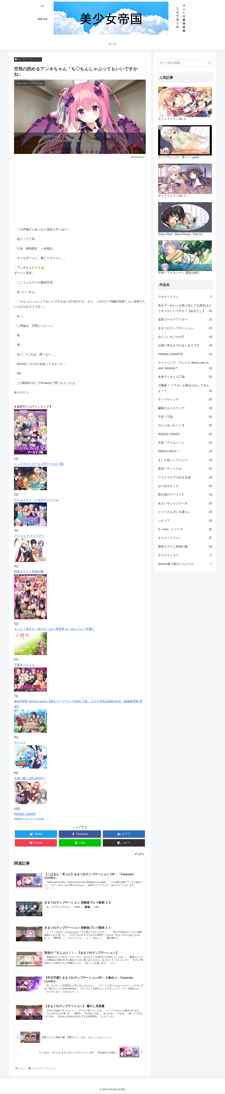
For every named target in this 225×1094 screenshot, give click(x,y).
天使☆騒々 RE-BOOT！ (30, 778)
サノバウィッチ (185, 399)
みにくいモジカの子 (185, 336)
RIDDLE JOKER (25, 814)
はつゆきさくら (185, 486)
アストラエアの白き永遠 (185, 477)
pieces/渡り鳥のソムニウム (185, 564)
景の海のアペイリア (185, 494)
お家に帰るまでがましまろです (185, 345)
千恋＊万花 (185, 416)
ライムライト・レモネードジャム (36, 499)
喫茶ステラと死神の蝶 (29, 571)
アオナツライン (185, 296)
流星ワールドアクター (185, 319)
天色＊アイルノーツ (185, 442)
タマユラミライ (185, 555)
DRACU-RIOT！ (185, 451)
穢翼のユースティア (185, 408)
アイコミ (20, 742)
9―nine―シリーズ (185, 529)
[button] (209, 63)
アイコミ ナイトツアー (29, 536)
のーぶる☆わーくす (185, 425)
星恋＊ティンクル (185, 468)
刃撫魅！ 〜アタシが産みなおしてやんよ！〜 (185, 388)
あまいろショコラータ (185, 503)
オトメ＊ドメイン (185, 537)
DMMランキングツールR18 (30, 818)
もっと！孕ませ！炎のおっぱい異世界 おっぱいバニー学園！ (54, 629)
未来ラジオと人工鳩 (185, 376)
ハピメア (185, 520)
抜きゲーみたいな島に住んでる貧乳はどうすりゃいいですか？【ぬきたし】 (185, 309)
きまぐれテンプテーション (28, 59)
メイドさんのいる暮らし (185, 512)
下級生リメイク (24, 665)
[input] (185, 63)
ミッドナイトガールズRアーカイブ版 (39, 464)
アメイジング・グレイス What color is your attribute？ (185, 366)
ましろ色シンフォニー (185, 460)
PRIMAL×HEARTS (185, 354)
